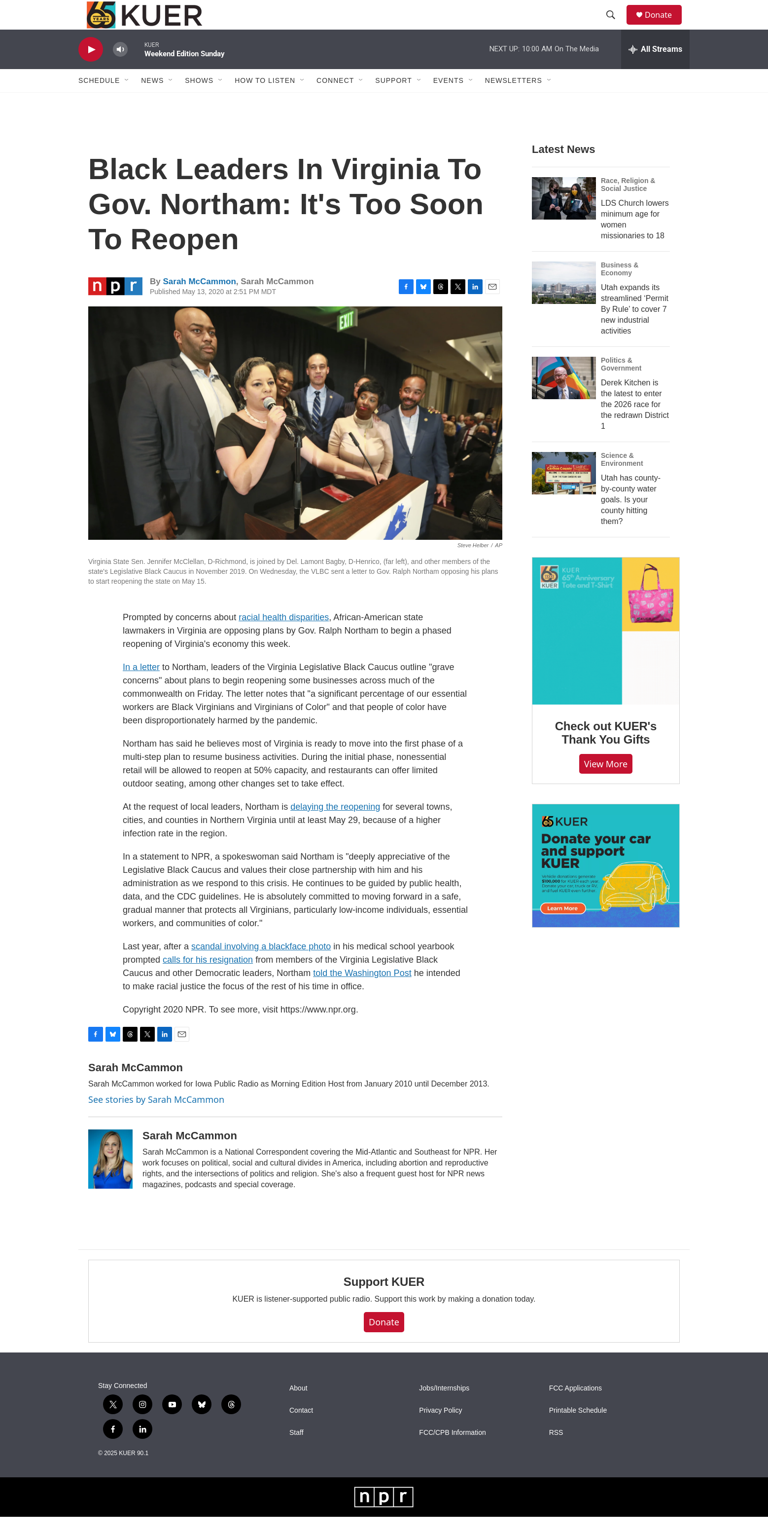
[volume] (120, 72)
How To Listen (265, 103)
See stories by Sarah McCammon (156, 1121)
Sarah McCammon (199, 303)
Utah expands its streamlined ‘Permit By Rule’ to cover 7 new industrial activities (634, 331)
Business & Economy (619, 291)
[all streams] (655, 71)
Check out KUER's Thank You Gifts (606, 755)
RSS (556, 1455)
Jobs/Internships (444, 1410)
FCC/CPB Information (452, 1455)
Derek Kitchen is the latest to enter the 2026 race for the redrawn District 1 (635, 426)
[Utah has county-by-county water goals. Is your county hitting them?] (564, 495)
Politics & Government (621, 386)
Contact (301, 1432)
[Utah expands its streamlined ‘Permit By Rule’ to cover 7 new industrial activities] (564, 305)
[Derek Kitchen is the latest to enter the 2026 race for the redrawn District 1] (564, 400)
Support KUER (384, 1304)
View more (606, 786)
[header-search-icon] (615, 26)
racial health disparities (284, 639)
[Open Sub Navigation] (127, 103)
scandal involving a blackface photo (261, 969)
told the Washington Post (362, 995)
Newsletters (513, 103)
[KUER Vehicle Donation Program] (605, 887)
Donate (664, 26)
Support (393, 103)
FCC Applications (575, 1410)
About (298, 1410)
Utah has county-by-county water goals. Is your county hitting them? (631, 522)
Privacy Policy (440, 1432)
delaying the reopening (335, 829)
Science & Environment (622, 481)
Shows (199, 103)
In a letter (141, 689)
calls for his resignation (208, 982)
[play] (91, 71)
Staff (296, 1455)
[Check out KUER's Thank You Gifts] (605, 653)
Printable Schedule (578, 1432)
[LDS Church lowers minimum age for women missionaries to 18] (564, 220)
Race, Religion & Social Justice (628, 207)
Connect (335, 103)
